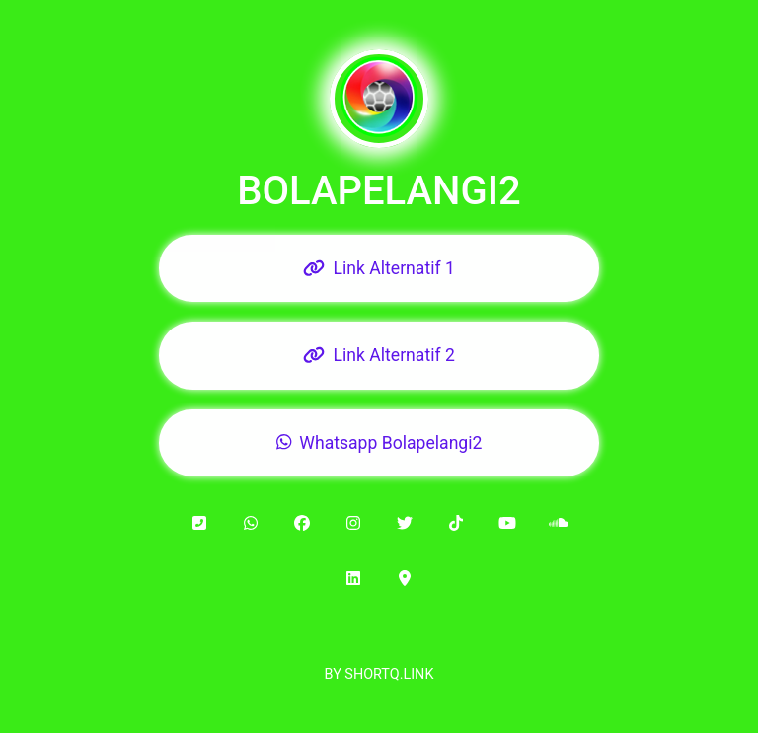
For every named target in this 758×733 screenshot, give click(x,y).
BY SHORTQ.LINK (379, 674)
